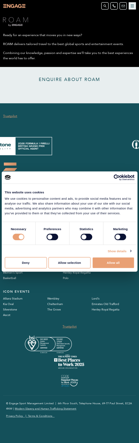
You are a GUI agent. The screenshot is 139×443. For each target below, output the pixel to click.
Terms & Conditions (40, 416)
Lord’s (95, 299)
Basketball (9, 278)
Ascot (6, 315)
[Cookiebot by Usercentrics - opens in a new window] (116, 177)
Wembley (53, 299)
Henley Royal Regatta (77, 273)
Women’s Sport (13, 273)
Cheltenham (55, 304)
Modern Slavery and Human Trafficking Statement (46, 408)
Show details (117, 250)
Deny (26, 262)
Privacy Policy (14, 416)
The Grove (54, 310)
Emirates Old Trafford (105, 304)
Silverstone (10, 310)
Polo (65, 278)
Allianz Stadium (13, 299)
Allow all (113, 262)
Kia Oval (8, 304)
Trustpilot (10, 116)
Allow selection (69, 262)
